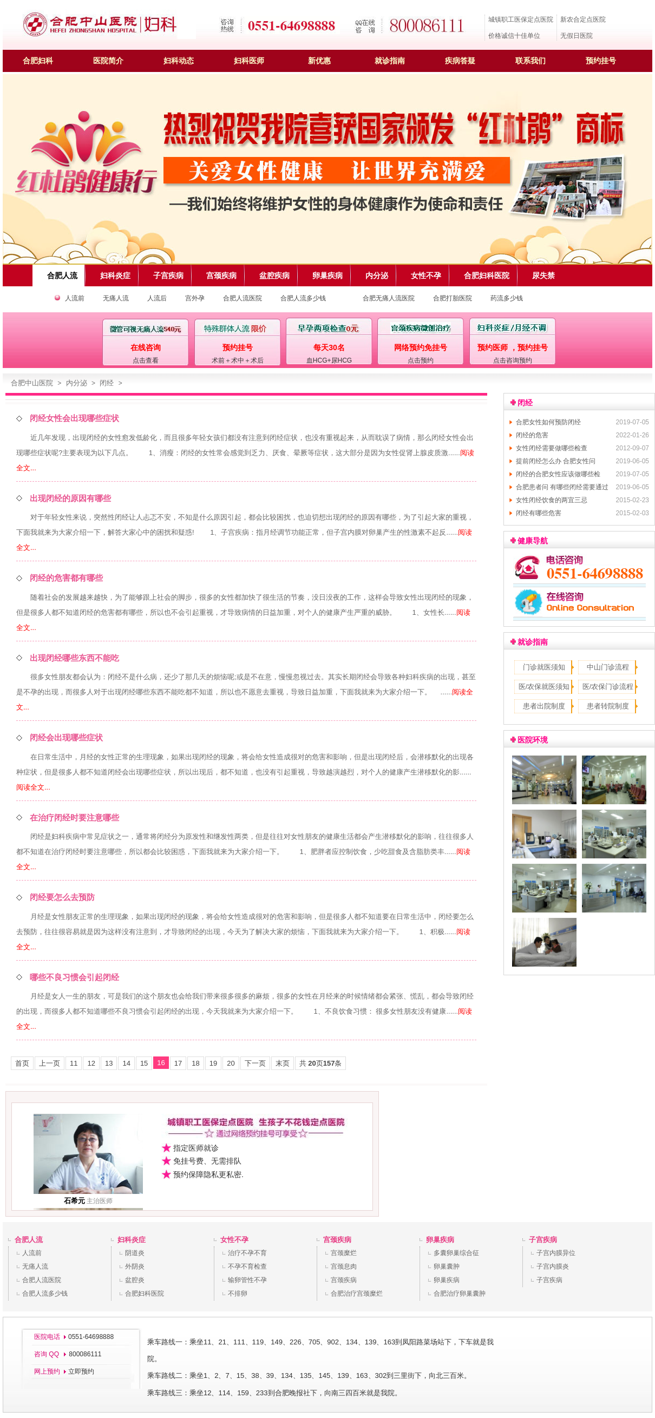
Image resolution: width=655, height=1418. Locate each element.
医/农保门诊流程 (608, 686)
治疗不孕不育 (247, 1253)
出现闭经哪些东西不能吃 (74, 657)
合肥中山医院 (32, 383)
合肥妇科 (38, 60)
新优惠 (319, 60)
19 (213, 1063)
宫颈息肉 (344, 1266)
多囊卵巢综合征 (456, 1253)
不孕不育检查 (247, 1266)
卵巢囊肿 (447, 1266)
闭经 (107, 383)
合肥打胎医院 (452, 298)
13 (109, 1063)
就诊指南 (390, 60)
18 (195, 1063)
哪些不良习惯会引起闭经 (74, 977)
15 (144, 1063)
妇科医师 (249, 60)
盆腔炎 (135, 1280)
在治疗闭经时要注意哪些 (74, 817)
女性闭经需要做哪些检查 (551, 448)
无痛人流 (116, 298)
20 (230, 1063)
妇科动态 (178, 60)
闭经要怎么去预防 (62, 897)
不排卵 (237, 1293)
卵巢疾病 (440, 1240)
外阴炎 (135, 1266)
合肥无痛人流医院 (389, 298)
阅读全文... (33, 787)
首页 (22, 1063)
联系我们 (530, 60)
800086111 (84, 1354)
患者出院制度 (544, 706)
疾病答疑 (460, 60)
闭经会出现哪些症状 (66, 737)
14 (126, 1063)
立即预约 (81, 1371)
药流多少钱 (506, 298)
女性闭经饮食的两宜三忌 (551, 500)
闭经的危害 (532, 435)
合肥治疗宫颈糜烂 (357, 1293)
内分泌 (76, 383)
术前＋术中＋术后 (238, 360)
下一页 (255, 1063)
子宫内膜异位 (555, 1253)
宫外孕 (195, 298)
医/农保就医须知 (544, 686)
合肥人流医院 (242, 298)
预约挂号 (601, 60)
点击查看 (146, 360)
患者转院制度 (608, 706)
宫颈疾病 (337, 1240)
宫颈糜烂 (344, 1253)
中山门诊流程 (608, 667)
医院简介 (108, 60)
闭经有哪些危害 (538, 513)
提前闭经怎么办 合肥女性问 (555, 461)
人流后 (157, 298)
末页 (283, 1063)
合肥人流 (29, 1240)
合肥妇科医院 (144, 1293)
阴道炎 (135, 1253)
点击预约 (421, 360)
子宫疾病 (543, 1240)
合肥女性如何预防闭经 (548, 422)
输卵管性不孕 (247, 1280)
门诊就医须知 (544, 667)
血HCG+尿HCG (329, 360)
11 (73, 1063)
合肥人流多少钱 (303, 298)
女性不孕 (234, 1240)
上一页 (49, 1063)
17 (178, 1063)
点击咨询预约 (512, 360)
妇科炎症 (131, 1240)
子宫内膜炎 (552, 1266)
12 (91, 1063)
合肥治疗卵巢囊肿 (460, 1293)
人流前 (74, 298)
